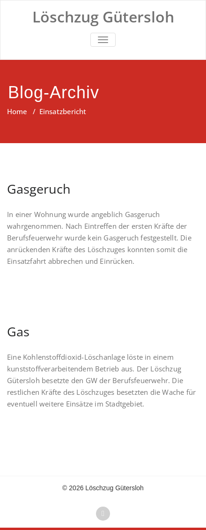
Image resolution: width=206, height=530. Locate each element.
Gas (18, 331)
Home (17, 111)
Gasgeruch (39, 188)
